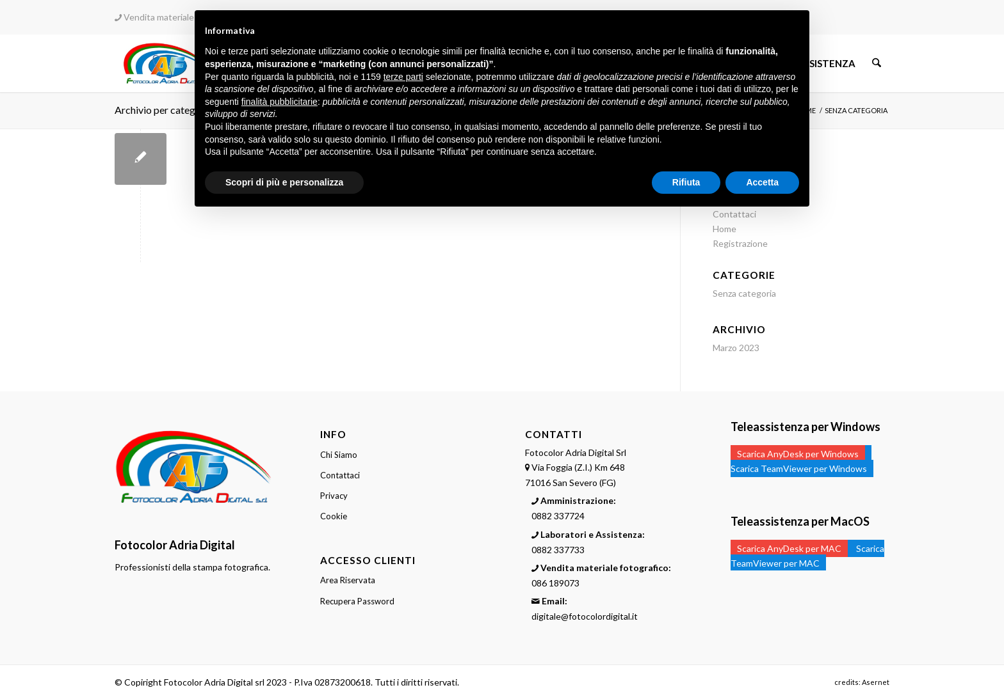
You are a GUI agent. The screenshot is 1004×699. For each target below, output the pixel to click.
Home (724, 228)
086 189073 (555, 582)
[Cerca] (877, 63)
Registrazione (740, 243)
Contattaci (340, 475)
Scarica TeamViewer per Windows (799, 468)
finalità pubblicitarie (279, 102)
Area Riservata (347, 580)
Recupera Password (357, 601)
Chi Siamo (338, 455)
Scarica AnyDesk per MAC (789, 548)
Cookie (333, 516)
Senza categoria (744, 293)
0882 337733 (558, 549)
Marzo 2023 (736, 347)
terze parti (403, 77)
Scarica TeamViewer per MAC (807, 556)
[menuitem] (827, 63)
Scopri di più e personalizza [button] (284, 182)
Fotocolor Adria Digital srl (214, 682)
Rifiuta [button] (686, 182)
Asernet (875, 682)
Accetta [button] (762, 182)
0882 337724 (558, 515)
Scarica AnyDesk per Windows (798, 453)
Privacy (334, 496)
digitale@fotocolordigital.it (584, 616)
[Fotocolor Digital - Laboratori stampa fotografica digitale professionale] (167, 63)
